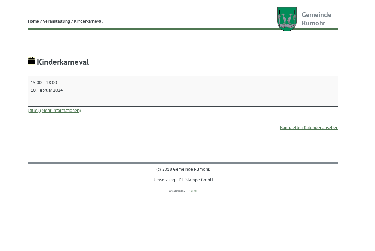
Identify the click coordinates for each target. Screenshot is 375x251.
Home (33, 21)
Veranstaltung (56, 21)
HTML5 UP (191, 190)
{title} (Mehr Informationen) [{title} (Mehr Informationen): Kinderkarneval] (54, 110)
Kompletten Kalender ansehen (309, 127)
